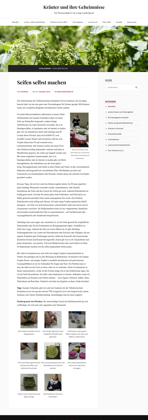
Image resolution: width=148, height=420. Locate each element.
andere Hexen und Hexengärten (120, 112)
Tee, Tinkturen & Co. (116, 150)
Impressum (131, 22)
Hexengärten (78, 22)
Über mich (107, 22)
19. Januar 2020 (43, 92)
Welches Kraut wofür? (59, 22)
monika (24, 92)
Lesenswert (92, 22)
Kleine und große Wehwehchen (120, 123)
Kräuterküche (113, 139)
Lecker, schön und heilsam (34, 22)
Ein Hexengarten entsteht (118, 117)
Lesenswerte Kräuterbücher (119, 145)
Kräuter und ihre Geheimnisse (74, 7)
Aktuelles (15, 22)
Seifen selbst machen (41, 82)
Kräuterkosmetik (65, 92)
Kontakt (119, 22)
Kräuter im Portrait (115, 128)
